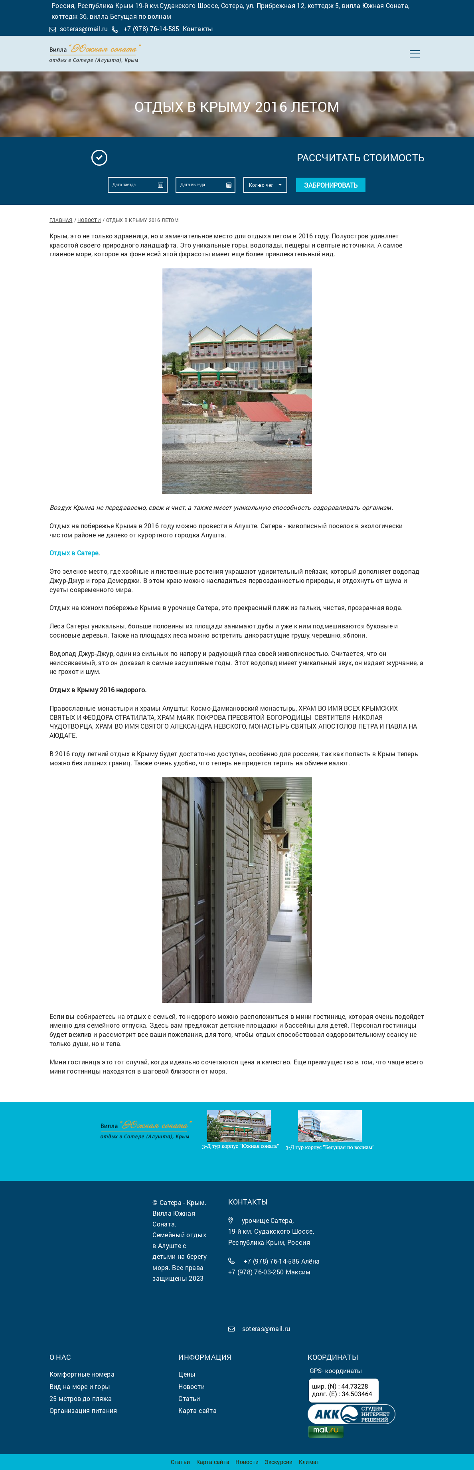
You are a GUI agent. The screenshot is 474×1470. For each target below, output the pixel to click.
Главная (61, 220)
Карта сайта (212, 1462)
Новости (89, 220)
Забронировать (330, 185)
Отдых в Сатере (73, 553)
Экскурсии (278, 1462)
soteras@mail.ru (84, 28)
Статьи (180, 1462)
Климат (309, 1462)
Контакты (198, 28)
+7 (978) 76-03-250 (256, 1272)
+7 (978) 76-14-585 (152, 28)
